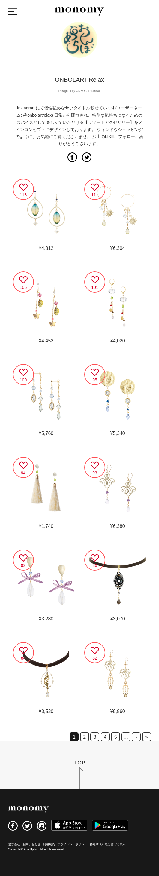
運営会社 (14, 844)
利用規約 (49, 844)
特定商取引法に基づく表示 (108, 844)
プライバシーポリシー (72, 844)
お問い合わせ (31, 844)
